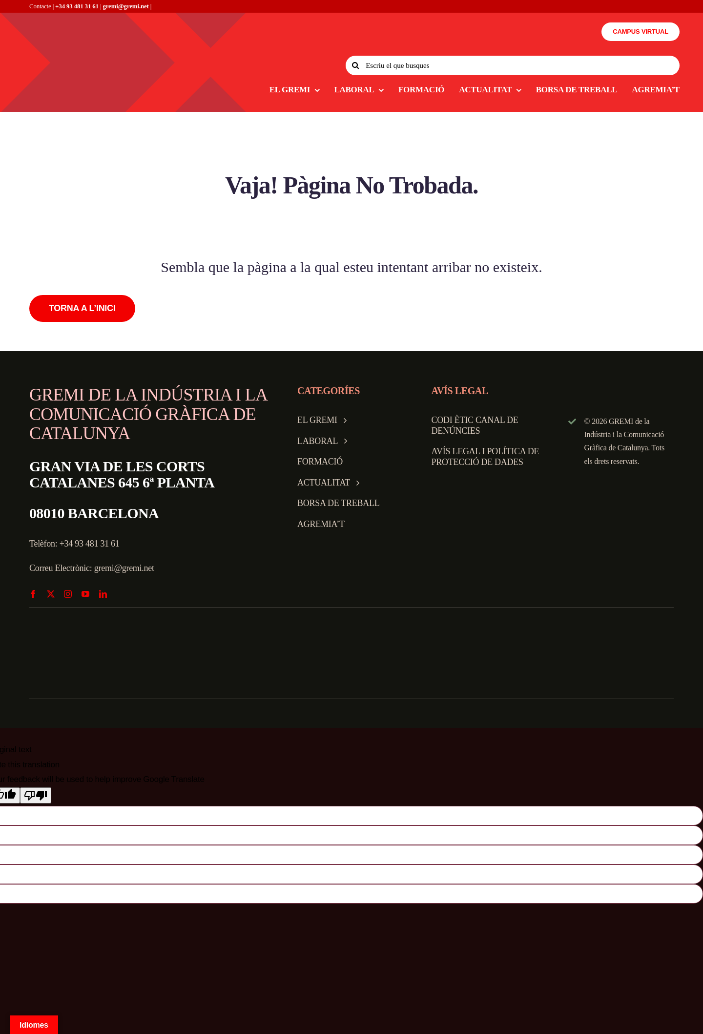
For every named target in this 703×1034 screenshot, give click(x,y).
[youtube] (85, 594)
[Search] (355, 65)
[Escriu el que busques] (513, 65)
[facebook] (33, 594)
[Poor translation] (35, 795)
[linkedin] (103, 594)
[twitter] (51, 594)
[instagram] (68, 594)
